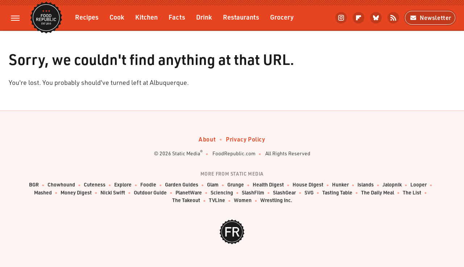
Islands (365, 185)
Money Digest (76, 193)
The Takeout (186, 200)
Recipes (87, 17)
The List (412, 193)
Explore (123, 185)
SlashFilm (253, 193)
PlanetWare (188, 193)
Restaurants (241, 17)
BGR (34, 185)
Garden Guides (181, 185)
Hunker (340, 185)
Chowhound (61, 185)
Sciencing (222, 193)
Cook (116, 17)
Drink (204, 17)
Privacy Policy (245, 139)
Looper (418, 185)
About (207, 139)
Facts (177, 17)
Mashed (43, 193)
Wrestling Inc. (276, 200)
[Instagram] (341, 18)
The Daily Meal (377, 193)
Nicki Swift (112, 193)
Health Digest (268, 185)
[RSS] (393, 18)
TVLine (217, 200)
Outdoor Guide (150, 193)
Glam (213, 185)
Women (243, 200)
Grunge (235, 185)
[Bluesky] (376, 18)
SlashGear (284, 193)
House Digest (308, 185)
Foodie (148, 185)
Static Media (186, 153)
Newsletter (430, 17)
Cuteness (94, 185)
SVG (309, 193)
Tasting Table (337, 193)
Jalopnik (392, 185)
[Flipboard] (358, 18)
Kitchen (146, 17)
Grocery (282, 17)
